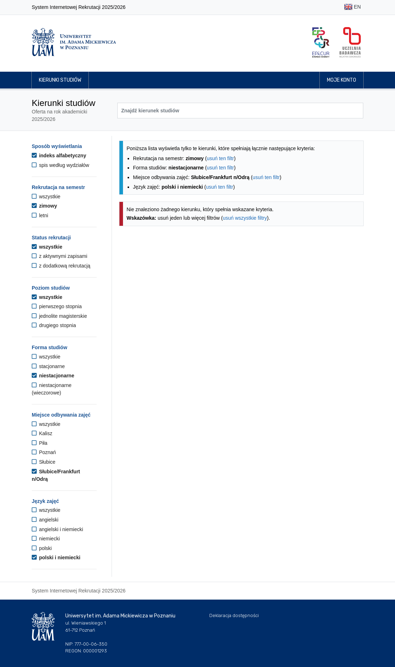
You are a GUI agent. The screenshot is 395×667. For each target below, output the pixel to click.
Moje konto (341, 80)
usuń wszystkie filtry (245, 218)
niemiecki (46, 538)
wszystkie (46, 196)
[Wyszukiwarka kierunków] (240, 110)
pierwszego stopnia (57, 306)
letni (40, 215)
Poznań (44, 452)
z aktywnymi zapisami (59, 256)
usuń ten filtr (220, 158)
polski (42, 548)
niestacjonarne (53, 375)
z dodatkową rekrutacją (61, 266)
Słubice (43, 462)
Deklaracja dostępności (234, 615)
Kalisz (42, 433)
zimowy (44, 206)
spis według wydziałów (60, 165)
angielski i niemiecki (57, 529)
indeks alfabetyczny (59, 155)
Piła (39, 443)
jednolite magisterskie (59, 316)
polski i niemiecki (56, 557)
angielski (45, 520)
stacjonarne (48, 366)
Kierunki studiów (60, 80)
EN (352, 7)
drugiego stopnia (54, 325)
